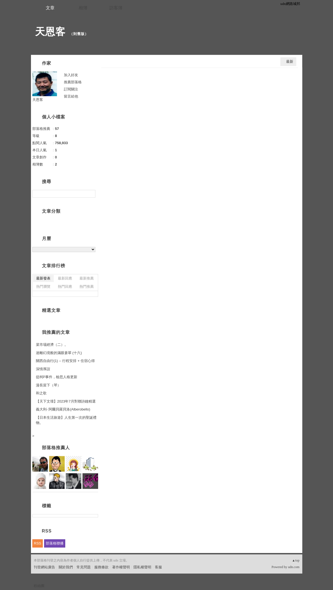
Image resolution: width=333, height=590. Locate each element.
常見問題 (83, 567)
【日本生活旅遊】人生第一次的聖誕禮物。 (66, 420)
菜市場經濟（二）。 (52, 345)
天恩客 (50, 31)
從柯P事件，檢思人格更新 (57, 377)
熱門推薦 (86, 286)
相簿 (83, 7)
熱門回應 (65, 286)
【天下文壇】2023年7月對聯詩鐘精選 (66, 401)
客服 (158, 567)
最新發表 (43, 278)
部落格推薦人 (56, 447)
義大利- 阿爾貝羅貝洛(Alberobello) (63, 409)
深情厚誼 (43, 369)
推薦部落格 (73, 82)
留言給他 (71, 96)
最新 (289, 61)
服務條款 (101, 567)
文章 (50, 7)
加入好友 (71, 75)
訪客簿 (116, 7)
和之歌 (41, 393)
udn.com (294, 567)
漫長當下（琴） (48, 385)
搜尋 (90, 194)
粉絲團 (39, 586)
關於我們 (66, 567)
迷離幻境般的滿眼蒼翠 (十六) (59, 353)
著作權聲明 (121, 567)
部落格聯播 (55, 543)
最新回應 (65, 278)
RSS (37, 543)
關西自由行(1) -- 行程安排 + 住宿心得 (65, 361)
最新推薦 (86, 278)
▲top (295, 560)
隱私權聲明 (142, 567)
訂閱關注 (71, 89)
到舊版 (79, 34)
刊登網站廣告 (44, 567)
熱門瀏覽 (43, 286)
